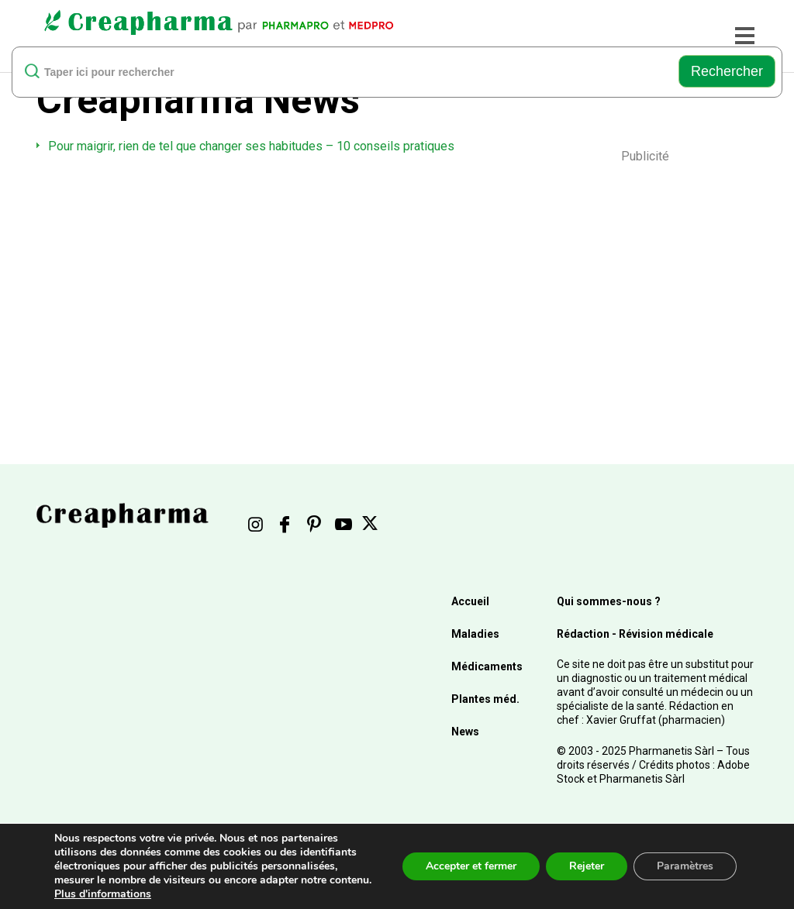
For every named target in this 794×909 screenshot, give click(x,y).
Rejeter (586, 866)
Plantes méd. (485, 699)
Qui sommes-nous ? (609, 601)
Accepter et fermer (471, 866)
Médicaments (487, 666)
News (465, 731)
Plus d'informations (102, 894)
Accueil (470, 601)
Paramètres (685, 866)
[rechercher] (351, 71)
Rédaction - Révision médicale (635, 634)
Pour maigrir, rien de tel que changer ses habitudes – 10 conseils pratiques (251, 146)
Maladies (475, 634)
